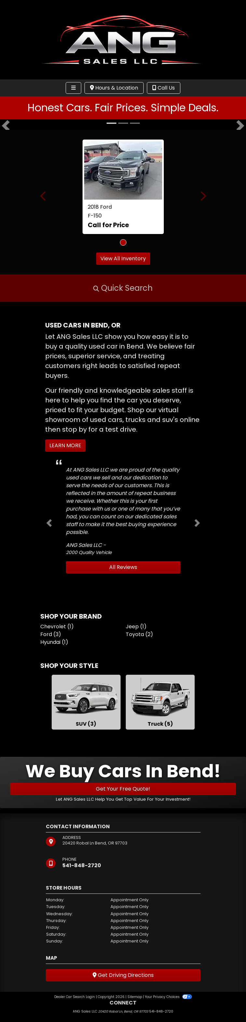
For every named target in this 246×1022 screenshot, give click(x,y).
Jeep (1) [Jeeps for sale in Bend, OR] (136, 626)
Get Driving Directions (123, 975)
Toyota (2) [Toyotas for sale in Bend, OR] (139, 634)
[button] (5, 126)
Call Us (163, 88)
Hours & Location (114, 88)
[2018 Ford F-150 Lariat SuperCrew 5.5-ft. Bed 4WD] (123, 170)
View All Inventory (123, 258)
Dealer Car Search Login (74, 996)
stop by (74, 429)
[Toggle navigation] (73, 88)
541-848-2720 (81, 865)
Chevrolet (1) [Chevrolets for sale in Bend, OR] (57, 626)
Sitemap (134, 996)
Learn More (65, 445)
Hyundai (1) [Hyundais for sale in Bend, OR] (54, 642)
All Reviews (123, 567)
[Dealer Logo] (123, 39)
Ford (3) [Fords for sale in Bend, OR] (50, 634)
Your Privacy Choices (168, 996)
